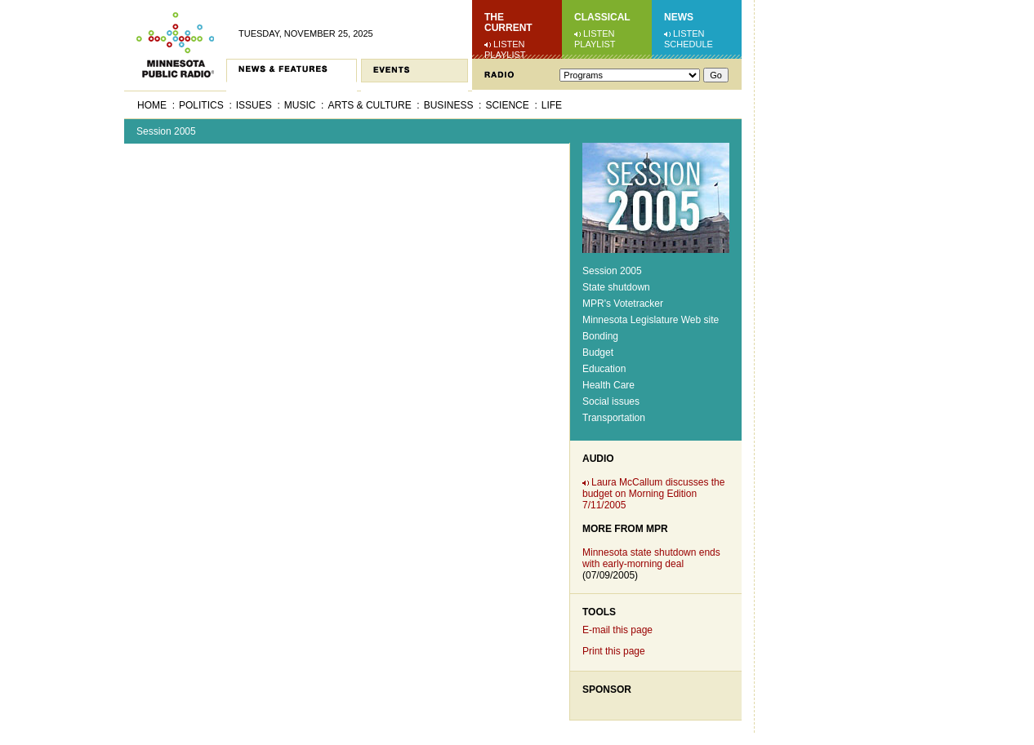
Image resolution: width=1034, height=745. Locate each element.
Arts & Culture (369, 105)
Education (604, 369)
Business (449, 105)
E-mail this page (617, 630)
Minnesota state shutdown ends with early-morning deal (651, 558)
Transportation (613, 417)
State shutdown (616, 287)
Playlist (505, 55)
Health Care (608, 385)
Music (300, 105)
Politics (201, 105)
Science (506, 105)
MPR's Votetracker (622, 303)
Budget (597, 352)
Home (152, 105)
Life (552, 105)
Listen (509, 44)
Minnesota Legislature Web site (650, 320)
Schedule (688, 44)
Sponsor (606, 689)
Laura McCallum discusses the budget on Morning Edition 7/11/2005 (653, 494)
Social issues (611, 401)
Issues (254, 105)
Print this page (613, 651)
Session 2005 (166, 131)
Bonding (600, 336)
